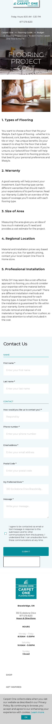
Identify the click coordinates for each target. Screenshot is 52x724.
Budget (40, 32)
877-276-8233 (26, 22)
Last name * (9, 381)
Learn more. (37, 712)
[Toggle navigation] (4, 5)
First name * (9, 363)
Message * (8, 499)
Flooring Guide (25, 32)
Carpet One (7, 32)
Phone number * (11, 427)
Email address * (10, 445)
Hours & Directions (26, 618)
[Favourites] (44, 5)
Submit (26, 551)
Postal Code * (9, 464)
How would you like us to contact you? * (22, 410)
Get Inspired (13, 687)
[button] (41, 5)
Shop (9, 675)
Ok (26, 717)
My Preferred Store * (13, 482)
